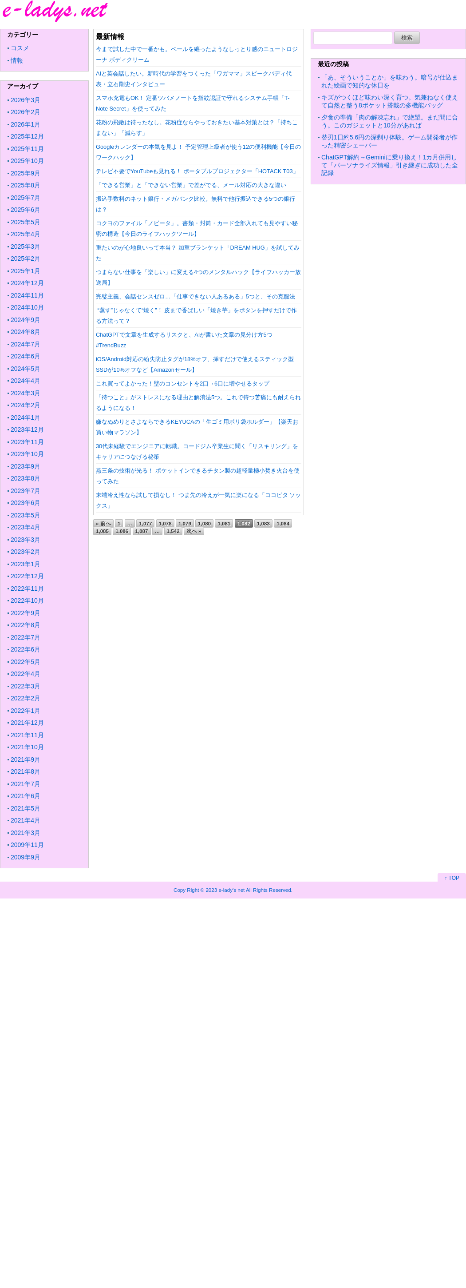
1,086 (121, 531)
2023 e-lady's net (225, 890)
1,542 (173, 531)
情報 (17, 60)
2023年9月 (25, 466)
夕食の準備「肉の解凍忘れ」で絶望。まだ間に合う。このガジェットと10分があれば (389, 121)
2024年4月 (25, 380)
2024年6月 (25, 356)
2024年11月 (27, 295)
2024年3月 (25, 393)
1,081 (223, 523)
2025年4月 (25, 234)
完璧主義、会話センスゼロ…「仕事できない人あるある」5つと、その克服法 (195, 296)
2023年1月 (25, 564)
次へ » (193, 531)
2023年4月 (25, 527)
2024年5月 (25, 368)
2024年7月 (25, 344)
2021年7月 (25, 783)
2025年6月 (25, 209)
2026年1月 (25, 124)
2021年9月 (25, 759)
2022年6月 (25, 649)
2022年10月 (27, 600)
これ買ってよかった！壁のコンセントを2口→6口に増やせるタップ (182, 383)
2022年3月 (25, 686)
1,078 (165, 523)
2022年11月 (27, 588)
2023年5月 (25, 515)
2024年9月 (25, 319)
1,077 (145, 523)
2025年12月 (27, 136)
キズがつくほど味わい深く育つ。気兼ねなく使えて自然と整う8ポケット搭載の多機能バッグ (389, 101)
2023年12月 (27, 429)
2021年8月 (25, 771)
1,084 (282, 523)
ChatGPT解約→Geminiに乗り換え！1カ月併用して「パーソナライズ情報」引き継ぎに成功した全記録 (389, 165)
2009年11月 (27, 844)
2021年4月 (25, 820)
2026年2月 (25, 111)
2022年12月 (27, 576)
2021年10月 (27, 747)
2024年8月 (25, 331)
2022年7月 (25, 637)
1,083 (263, 523)
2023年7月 (25, 490)
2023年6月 (25, 502)
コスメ (20, 48)
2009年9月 (25, 857)
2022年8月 (25, 624)
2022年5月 (25, 661)
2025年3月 (25, 246)
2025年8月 (25, 185)
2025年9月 (25, 173)
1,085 (102, 531)
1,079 (184, 523)
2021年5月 (25, 808)
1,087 (141, 531)
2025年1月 (25, 270)
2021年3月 (25, 832)
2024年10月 (27, 307)
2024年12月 (27, 282)
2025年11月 (27, 148)
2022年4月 (25, 673)
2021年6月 (25, 795)
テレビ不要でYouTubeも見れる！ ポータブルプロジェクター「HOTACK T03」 (197, 171)
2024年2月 (25, 405)
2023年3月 (25, 539)
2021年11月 (27, 735)
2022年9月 (25, 612)
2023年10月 (27, 453)
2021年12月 (27, 722)
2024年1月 (25, 417)
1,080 (204, 523)
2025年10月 (27, 160)
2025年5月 (25, 222)
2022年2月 (25, 698)
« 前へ (103, 523)
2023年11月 (27, 441)
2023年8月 (25, 478)
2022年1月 (25, 710)
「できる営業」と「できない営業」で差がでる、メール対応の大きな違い (191, 185)
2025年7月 (25, 197)
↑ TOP (451, 878)
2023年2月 (25, 551)
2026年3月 (25, 99)
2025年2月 (25, 258)
